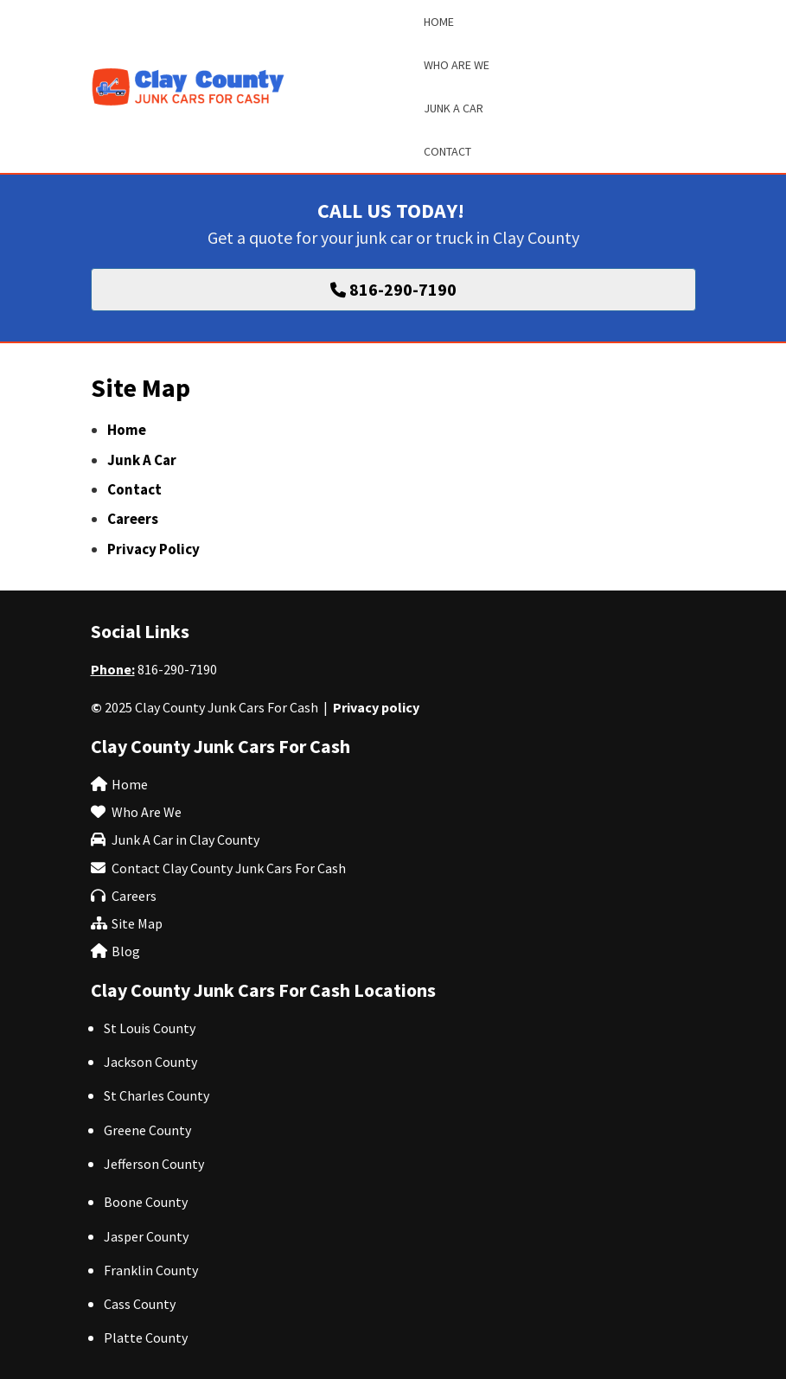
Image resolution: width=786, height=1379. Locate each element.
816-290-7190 (177, 669)
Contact (134, 489)
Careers (132, 518)
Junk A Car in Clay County (185, 839)
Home (126, 429)
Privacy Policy (153, 549)
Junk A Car (141, 459)
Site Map (137, 923)
